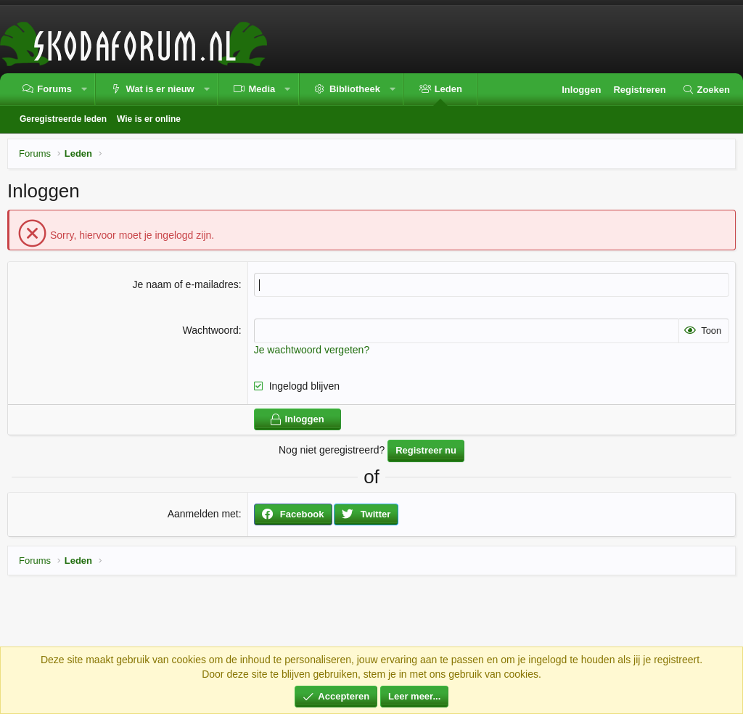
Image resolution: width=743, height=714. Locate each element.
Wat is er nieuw (160, 88)
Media (261, 88)
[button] (83, 89)
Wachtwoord (210, 330)
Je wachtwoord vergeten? (312, 350)
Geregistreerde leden (63, 119)
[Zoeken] (706, 90)
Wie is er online (149, 119)
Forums (54, 88)
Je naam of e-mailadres (185, 284)
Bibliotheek (354, 88)
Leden (448, 88)
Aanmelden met (203, 514)
